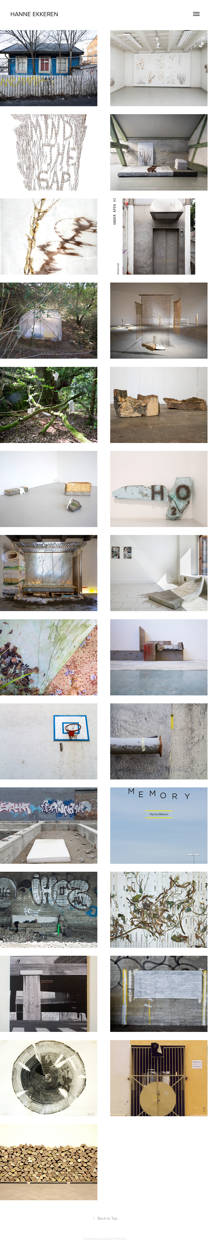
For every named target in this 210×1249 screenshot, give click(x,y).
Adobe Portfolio (114, 1238)
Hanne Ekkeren (34, 14)
